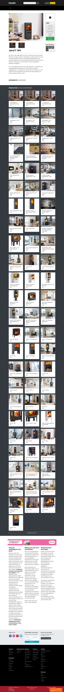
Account (47, 3)
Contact (18, 652)
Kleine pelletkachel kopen (43, 666)
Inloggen (10, 650)
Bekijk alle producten (32, 532)
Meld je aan (32, 641)
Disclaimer (11, 663)
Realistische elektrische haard (43, 661)
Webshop (43, 680)
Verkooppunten (50, 31)
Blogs (42, 673)
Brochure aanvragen (45, 638)
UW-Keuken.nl (27, 654)
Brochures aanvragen (50, 38)
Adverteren (19, 650)
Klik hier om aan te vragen (56, 690)
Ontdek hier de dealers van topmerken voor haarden (16, 571)
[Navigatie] (10, 8)
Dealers (42, 675)
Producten (50, 28)
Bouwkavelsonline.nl (29, 666)
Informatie (50, 26)
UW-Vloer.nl (27, 657)
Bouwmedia (11, 688)
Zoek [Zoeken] (37, 3)
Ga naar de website (50, 34)
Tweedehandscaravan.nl (45, 650)
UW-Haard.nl (27, 652)
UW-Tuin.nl (27, 656)
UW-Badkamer (28, 650)
